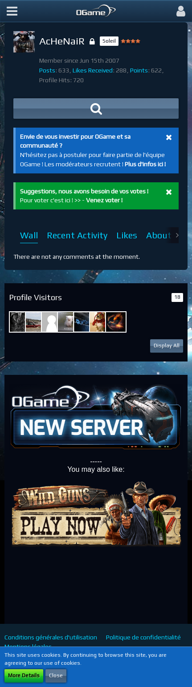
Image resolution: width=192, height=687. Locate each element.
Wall (29, 235)
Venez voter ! (104, 200)
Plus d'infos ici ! (145, 164)
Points (139, 70)
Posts (47, 70)
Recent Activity (77, 235)
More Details (24, 675)
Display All (167, 345)
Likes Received (93, 70)
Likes (126, 235)
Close (56, 675)
